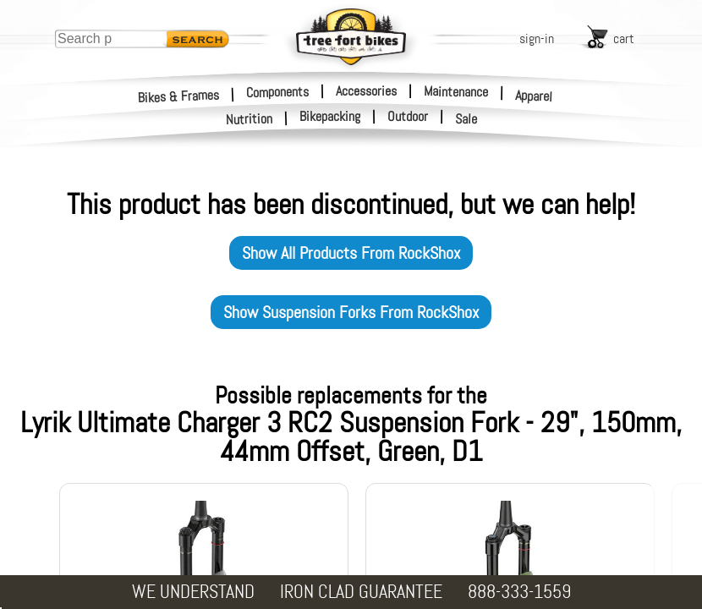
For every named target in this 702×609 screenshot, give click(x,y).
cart (623, 38)
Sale (466, 119)
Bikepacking (329, 116)
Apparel (534, 96)
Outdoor (407, 116)
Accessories (366, 91)
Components (277, 91)
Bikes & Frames (179, 96)
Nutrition (249, 119)
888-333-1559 (519, 591)
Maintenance (456, 91)
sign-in (536, 38)
